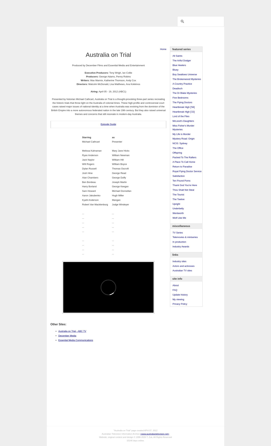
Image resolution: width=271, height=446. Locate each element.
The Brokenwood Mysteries (187, 79)
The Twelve (178, 199)
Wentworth (178, 213)
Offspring (177, 152)
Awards (93, 21)
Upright (176, 204)
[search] (200, 21)
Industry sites (179, 261)
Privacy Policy (180, 304)
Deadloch (177, 88)
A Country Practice (182, 83)
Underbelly (178, 208)
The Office (178, 148)
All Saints (177, 55)
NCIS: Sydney (180, 143)
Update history (180, 294)
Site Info (115, 21)
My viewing (178, 299)
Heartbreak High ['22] (184, 111)
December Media (67, 335)
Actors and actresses (183, 266)
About (176, 285)
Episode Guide (108, 124)
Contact (128, 21)
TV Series (79, 21)
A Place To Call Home (184, 162)
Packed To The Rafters (184, 157)
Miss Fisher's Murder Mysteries (183, 127)
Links (104, 21)
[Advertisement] (135, 37)
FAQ (175, 290)
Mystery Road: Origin (184, 138)
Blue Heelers (179, 65)
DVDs (139, 21)
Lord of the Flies (181, 116)
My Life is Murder (182, 134)
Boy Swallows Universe (185, 74)
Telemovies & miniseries (185, 237)
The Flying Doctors (182, 102)
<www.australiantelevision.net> (154, 434)
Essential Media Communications (75, 340)
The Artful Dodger (182, 60)
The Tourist (178, 194)
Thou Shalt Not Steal (183, 190)
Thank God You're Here (185, 185)
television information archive (135, 8)
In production (179, 242)
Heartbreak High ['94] (184, 107)
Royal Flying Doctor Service (187, 171)
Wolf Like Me (179, 218)
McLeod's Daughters (183, 121)
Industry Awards (181, 246)
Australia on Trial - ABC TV (72, 331)
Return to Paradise (182, 166)
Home (163, 49)
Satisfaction (179, 176)
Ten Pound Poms (181, 180)
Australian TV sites (182, 270)
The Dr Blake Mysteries (185, 93)
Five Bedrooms (180, 97)
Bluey (175, 69)
